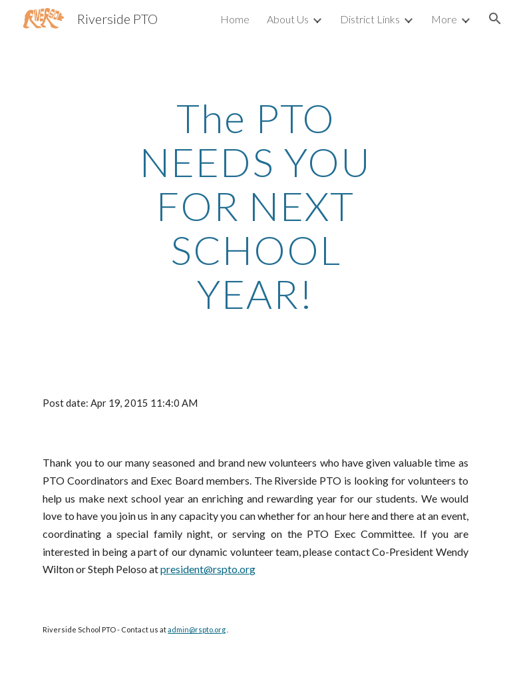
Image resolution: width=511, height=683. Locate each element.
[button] (495, 19)
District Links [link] (370, 19)
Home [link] (235, 19)
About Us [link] (288, 19)
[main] (255, 206)
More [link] (444, 19)
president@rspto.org (208, 569)
